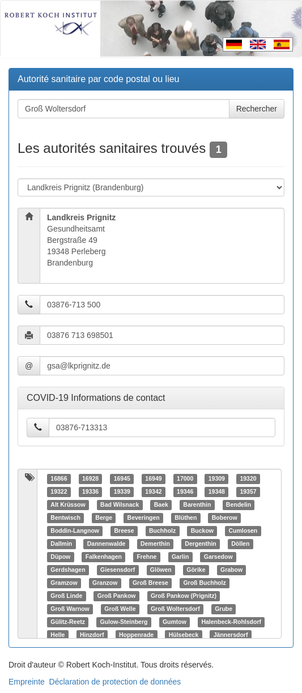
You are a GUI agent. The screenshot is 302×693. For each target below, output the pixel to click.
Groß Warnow (69, 609)
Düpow (60, 557)
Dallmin (61, 544)
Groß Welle (119, 609)
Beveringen (143, 518)
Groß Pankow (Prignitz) (183, 596)
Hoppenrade (136, 635)
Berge (103, 518)
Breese (124, 531)
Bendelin (238, 505)
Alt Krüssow (67, 505)
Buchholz (162, 531)
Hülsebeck (184, 635)
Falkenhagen (104, 557)
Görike (195, 570)
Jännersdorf (231, 635)
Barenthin (197, 505)
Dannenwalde (106, 544)
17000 (185, 479)
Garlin (180, 557)
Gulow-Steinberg (123, 622)
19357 (248, 492)
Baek (161, 505)
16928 (90, 479)
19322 (58, 492)
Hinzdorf (92, 635)
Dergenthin (200, 544)
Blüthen (186, 518)
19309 (217, 479)
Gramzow (63, 583)
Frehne (146, 557)
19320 (248, 479)
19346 (185, 492)
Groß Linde (66, 596)
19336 (90, 492)
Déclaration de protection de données (115, 681)
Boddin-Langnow (74, 531)
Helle (57, 635)
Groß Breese (150, 583)
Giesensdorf (117, 570)
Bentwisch (65, 518)
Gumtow (174, 622)
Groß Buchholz (204, 583)
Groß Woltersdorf (175, 609)
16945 (122, 479)
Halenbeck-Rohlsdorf (231, 622)
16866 (58, 479)
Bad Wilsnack (119, 505)
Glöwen (161, 570)
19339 (122, 492)
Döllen (240, 544)
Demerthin (155, 544)
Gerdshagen (67, 570)
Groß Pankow (116, 596)
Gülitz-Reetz (67, 622)
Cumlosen (243, 531)
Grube (223, 609)
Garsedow (218, 557)
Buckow (202, 531)
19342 (153, 492)
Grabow (231, 570)
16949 (153, 479)
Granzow (104, 583)
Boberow (224, 518)
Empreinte (26, 681)
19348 (217, 492)
